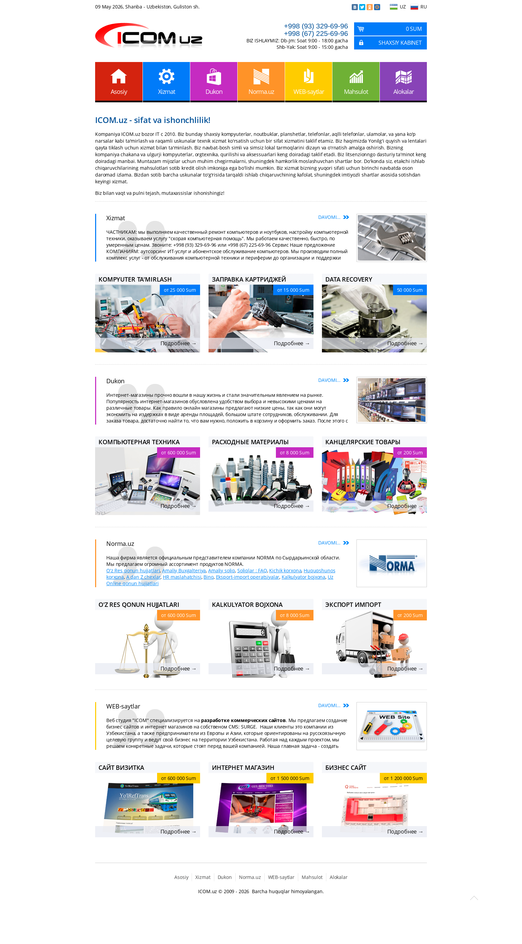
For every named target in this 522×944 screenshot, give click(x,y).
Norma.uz (261, 91)
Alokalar (403, 91)
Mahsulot (356, 91)
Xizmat (166, 91)
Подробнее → (178, 343)
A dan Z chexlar (143, 577)
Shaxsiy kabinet (400, 42)
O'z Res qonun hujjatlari (133, 570)
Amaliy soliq (221, 570)
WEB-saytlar (308, 91)
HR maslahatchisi (182, 577)
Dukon (213, 91)
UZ (403, 6)
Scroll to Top (474, 898)
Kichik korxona (285, 570)
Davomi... (329, 217)
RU (423, 6)
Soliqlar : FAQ (252, 570)
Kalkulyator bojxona (303, 577)
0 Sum (414, 29)
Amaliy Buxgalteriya (184, 570)
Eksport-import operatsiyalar (248, 577)
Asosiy (119, 91)
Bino (208, 577)
